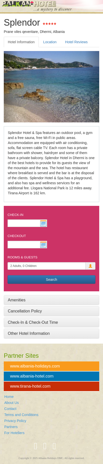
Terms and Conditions (21, 415)
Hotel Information (21, 42)
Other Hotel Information (29, 333)
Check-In (15, 215)
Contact (10, 409)
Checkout (17, 236)
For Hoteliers (14, 433)
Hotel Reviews (76, 42)
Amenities (16, 300)
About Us (11, 403)
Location (50, 42)
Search (51, 279)
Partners (11, 427)
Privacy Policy (15, 421)
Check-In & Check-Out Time (33, 322)
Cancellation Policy (25, 311)
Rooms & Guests (22, 257)
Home (9, 397)
